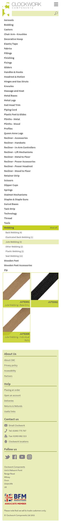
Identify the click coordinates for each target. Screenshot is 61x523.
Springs (8, 190)
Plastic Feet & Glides (15, 114)
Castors (8, 29)
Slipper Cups (11, 185)
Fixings (8, 62)
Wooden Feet (11, 260)
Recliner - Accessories (16, 138)
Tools (7, 223)
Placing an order (12, 390)
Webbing (9, 227)
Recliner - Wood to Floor (17, 171)
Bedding (8, 24)
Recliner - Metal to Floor (17, 157)
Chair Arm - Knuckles (15, 34)
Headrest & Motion (14, 76)
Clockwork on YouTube (22, 457)
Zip (6, 270)
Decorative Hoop (13, 39)
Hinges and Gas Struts (16, 81)
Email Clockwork (17, 425)
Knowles (9, 86)
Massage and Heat (14, 91)
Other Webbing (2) (14, 246)
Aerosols (9, 20)
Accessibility (10, 370)
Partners (8, 376)
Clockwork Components (14, 467)
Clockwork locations (18, 441)
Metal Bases (10, 95)
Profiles (8, 128)
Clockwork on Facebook (15, 457)
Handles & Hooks (13, 72)
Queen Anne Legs (13, 133)
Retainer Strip (12, 175)
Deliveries (9, 400)
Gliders (8, 67)
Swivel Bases (11, 204)
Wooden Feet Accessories (18, 265)
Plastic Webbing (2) (15, 251)
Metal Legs (10, 100)
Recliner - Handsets (14, 142)
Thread (8, 218)
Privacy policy (11, 365)
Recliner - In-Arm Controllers (19, 147)
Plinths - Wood (12, 124)
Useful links (9, 411)
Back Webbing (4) (14, 232)
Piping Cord (10, 109)
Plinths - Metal (12, 119)
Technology (10, 213)
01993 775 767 (19, 430)
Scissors (8, 180)
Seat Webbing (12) (14, 256)
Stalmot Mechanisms (15, 194)
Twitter (7, 457)
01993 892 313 (20, 436)
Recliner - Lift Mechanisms (18, 152)
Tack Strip (9, 208)
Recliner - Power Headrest (18, 166)
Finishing (9, 58)
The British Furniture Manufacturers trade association (15, 499)
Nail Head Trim (12, 105)
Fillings (8, 53)
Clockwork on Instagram (29, 457)
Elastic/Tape (11, 43)
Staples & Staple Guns (16, 199)
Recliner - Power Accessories (19, 161)
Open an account (12, 395)
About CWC (9, 360)
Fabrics (8, 48)
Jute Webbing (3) (14, 241)
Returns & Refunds (13, 406)
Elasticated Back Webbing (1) (19, 237)
